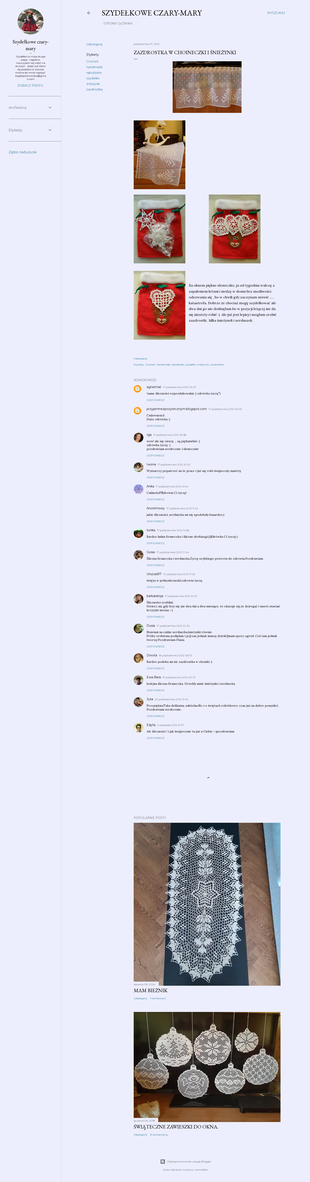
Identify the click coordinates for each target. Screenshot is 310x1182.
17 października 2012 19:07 (181, 596)
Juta (150, 699)
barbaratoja (155, 596)
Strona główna (117, 23)
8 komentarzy (159, 1134)
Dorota (152, 655)
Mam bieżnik (150, 990)
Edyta (151, 725)
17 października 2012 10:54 (172, 486)
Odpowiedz (155, 400)
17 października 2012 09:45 (225, 409)
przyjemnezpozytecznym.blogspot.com (177, 409)
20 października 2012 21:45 (171, 699)
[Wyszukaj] (276, 13)
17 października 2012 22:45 (173, 625)
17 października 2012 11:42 (182, 508)
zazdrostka (94, 89)
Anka (150, 486)
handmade (94, 67)
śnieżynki (93, 84)
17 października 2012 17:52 (179, 574)
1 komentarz (158, 998)
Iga (149, 435)
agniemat (154, 387)
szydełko (93, 78)
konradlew (201, 1169)
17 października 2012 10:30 (174, 464)
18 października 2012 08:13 (175, 655)
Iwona (151, 464)
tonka (151, 530)
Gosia (151, 552)
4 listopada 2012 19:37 (170, 725)
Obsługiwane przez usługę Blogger (185, 1161)
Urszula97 (154, 574)
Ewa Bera (154, 677)
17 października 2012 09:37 (179, 387)
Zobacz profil (30, 85)
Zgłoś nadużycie (23, 152)
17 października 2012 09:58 (169, 434)
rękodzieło (94, 73)
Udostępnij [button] (94, 44)
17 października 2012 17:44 (173, 552)
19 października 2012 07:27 (179, 677)
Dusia (151, 626)
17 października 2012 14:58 (173, 530)
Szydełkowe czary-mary (152, 13)
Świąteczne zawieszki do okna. (176, 1126)
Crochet (92, 61)
